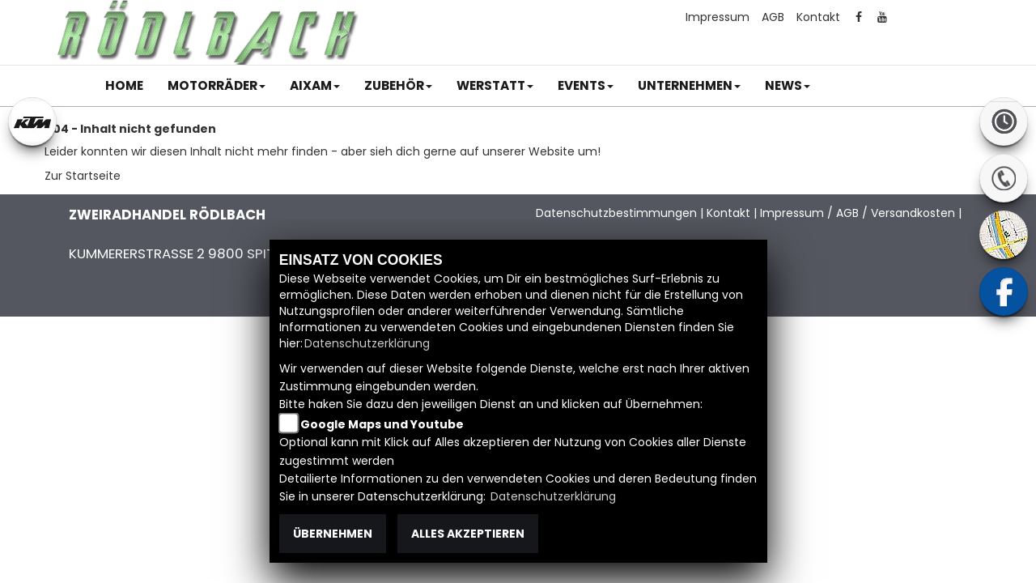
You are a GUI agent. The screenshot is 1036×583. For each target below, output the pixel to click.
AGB (773, 17)
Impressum (717, 17)
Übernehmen (332, 534)
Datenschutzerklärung (367, 343)
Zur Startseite (83, 176)
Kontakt (818, 17)
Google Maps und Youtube (382, 424)
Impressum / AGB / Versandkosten (857, 213)
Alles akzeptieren (467, 534)
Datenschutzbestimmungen (616, 213)
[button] (216, 86)
